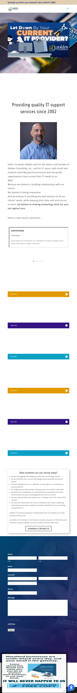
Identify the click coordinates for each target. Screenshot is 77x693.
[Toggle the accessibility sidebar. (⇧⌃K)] (71, 687)
